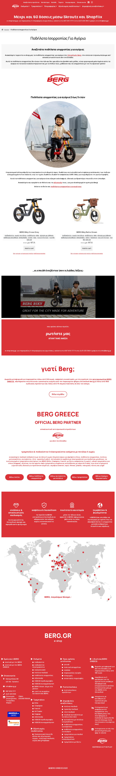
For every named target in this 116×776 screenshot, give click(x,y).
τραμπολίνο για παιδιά (72, 734)
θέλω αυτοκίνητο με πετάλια (58, 477)
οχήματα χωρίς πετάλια (27, 253)
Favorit (36, 708)
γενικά (65, 664)
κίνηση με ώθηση (46, 235)
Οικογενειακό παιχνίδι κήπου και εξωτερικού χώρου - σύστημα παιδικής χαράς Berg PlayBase (43, 737)
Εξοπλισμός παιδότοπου (37, 730)
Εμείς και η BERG (10, 659)
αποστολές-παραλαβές (72, 678)
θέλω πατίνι (14, 477)
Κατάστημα (45, 2)
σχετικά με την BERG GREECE (12, 666)
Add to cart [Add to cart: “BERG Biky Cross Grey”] (29, 248)
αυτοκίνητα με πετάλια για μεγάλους (72, 721)
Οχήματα (36, 659)
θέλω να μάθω (58, 394)
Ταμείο (61, 2)
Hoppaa (36, 714)
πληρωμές (67, 676)
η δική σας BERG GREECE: (98, 660)
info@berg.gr (9, 686)
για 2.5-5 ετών (42, 237)
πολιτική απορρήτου (71, 667)
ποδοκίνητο (9, 235)
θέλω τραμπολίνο (79, 477)
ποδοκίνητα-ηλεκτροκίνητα (38, 666)
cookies (66, 670)
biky (37, 235)
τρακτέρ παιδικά (70, 709)
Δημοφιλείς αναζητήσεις (67, 702)
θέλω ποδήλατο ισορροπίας (36, 477)
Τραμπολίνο (37, 700)
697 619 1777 (9, 691)
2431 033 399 (9, 694)
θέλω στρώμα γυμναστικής (101, 477)
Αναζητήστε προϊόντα (31, 2)
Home (6, 29)
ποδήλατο (31, 235)
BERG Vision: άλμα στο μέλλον (42, 687)
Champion (37, 706)
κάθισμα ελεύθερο (11, 237)
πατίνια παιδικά (40, 673)
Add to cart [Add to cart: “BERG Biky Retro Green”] (86, 248)
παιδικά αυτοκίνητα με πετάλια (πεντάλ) (72, 716)
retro (87, 237)
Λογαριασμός (70, 2)
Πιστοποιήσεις (68, 687)
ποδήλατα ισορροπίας (39, 253)
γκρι (34, 237)
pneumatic (23, 237)
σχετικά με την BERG (12, 662)
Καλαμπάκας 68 (10, 679)
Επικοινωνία (81, 2)
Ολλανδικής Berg (74, 55)
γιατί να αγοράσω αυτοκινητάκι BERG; (40, 692)
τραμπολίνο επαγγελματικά (68, 738)
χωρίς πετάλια (20, 235)
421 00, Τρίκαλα (11, 682)
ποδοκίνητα (38, 662)
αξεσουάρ (58, 182)
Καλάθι (53, 2)
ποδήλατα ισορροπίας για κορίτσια (72, 725)
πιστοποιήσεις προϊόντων (69, 691)
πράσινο (93, 237)
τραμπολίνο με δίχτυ (71, 742)
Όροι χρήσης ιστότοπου (67, 660)
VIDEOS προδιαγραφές (42, 681)
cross (30, 237)
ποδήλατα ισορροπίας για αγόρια (72, 730)
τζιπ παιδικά (68, 712)
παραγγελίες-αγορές (71, 673)
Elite (35, 703)
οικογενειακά (38, 670)
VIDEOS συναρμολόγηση (43, 684)
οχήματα (18, 253)
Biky (14, 253)
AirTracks (37, 711)
